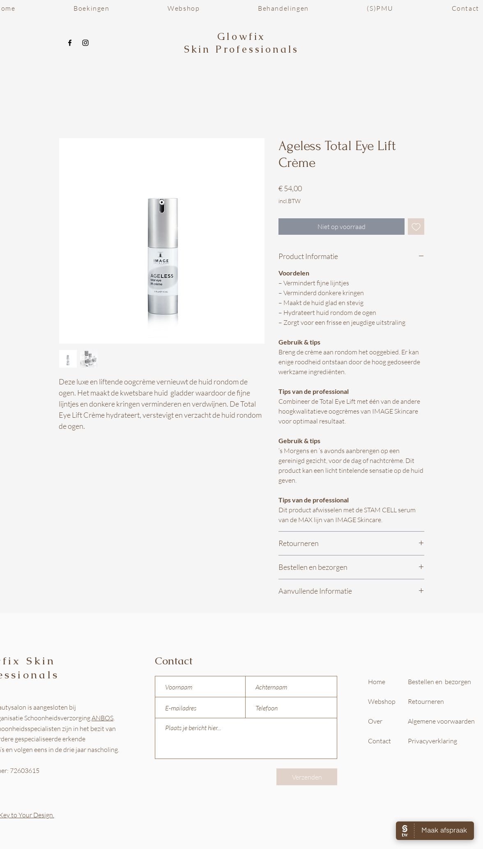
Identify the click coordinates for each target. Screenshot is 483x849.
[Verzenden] (306, 776)
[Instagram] (85, 43)
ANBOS (102, 718)
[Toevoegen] (416, 226)
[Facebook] (70, 43)
